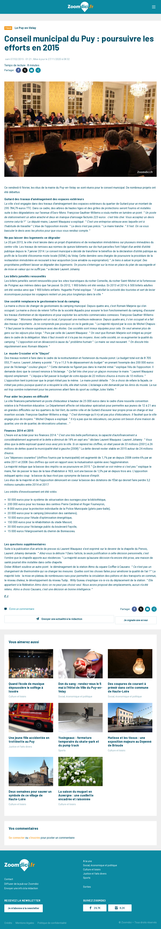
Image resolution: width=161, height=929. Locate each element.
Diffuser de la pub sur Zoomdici (21, 882)
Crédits (8, 921)
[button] (155, 7)
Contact (8, 878)
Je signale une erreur (136, 619)
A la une (87, 860)
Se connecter (17, 836)
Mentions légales (25, 921)
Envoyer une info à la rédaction (21, 887)
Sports (86, 876)
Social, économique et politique (100, 864)
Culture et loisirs (92, 868)
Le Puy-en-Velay (25, 28)
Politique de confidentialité (52, 921)
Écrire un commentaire (21, 609)
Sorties (87, 885)
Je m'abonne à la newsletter (23, 907)
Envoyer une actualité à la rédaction (60, 619)
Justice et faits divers (94, 872)
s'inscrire (34, 836)
